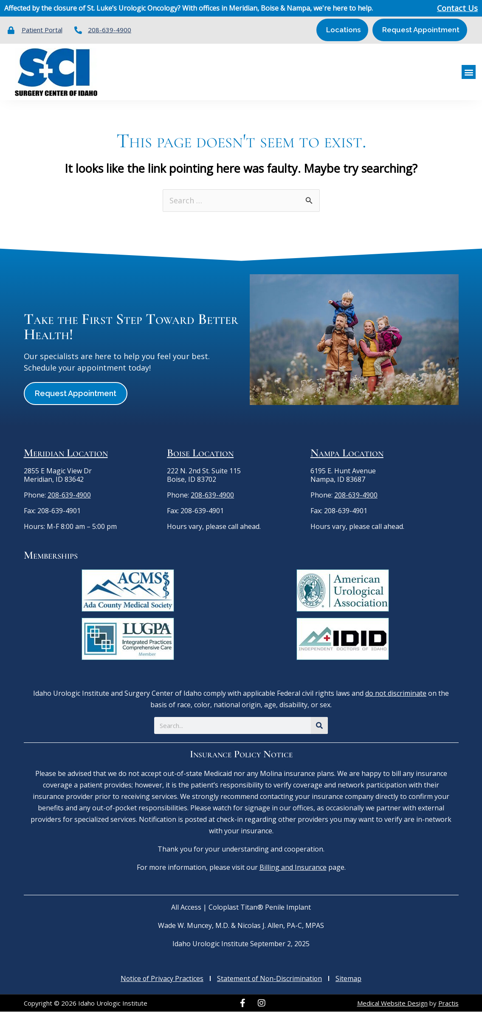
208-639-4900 (69, 495)
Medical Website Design (392, 1003)
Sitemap (350, 979)
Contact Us (457, 8)
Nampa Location (346, 453)
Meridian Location (66, 453)
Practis (448, 1003)
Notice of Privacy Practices (161, 979)
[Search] (319, 725)
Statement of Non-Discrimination (270, 979)
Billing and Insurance (293, 867)
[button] (469, 72)
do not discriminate (395, 693)
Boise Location (200, 453)
